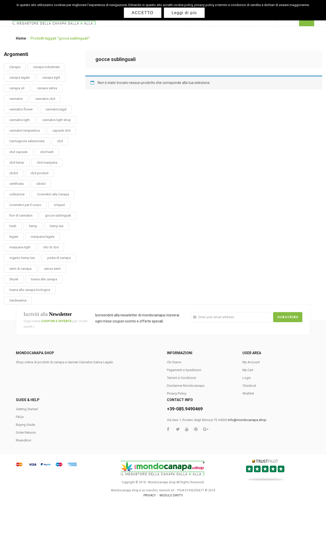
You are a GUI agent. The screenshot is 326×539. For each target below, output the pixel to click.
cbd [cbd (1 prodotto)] (60, 141)
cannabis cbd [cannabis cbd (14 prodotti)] (45, 99)
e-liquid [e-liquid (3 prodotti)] (59, 205)
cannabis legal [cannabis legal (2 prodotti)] (55, 109)
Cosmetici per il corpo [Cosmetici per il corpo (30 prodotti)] (25, 205)
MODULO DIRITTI (171, 495)
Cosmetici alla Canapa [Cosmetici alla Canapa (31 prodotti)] (53, 194)
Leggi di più (184, 13)
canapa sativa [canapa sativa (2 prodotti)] (47, 88)
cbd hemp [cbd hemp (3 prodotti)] (16, 162)
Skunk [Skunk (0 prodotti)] (13, 279)
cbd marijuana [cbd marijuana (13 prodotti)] (47, 162)
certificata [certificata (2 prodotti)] (16, 184)
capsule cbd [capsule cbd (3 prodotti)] (61, 130)
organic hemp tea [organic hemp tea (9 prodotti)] (22, 258)
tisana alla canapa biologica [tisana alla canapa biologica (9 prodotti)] (29, 290)
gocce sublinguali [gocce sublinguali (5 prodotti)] (58, 215)
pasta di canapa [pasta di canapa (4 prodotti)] (59, 258)
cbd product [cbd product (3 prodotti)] (39, 173)
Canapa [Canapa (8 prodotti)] (14, 67)
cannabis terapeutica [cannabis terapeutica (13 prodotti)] (24, 130)
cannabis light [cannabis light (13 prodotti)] (19, 120)
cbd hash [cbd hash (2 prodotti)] (47, 152)
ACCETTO (143, 13)
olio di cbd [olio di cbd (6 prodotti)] (51, 247)
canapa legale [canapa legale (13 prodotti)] (19, 77)
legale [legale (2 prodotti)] (13, 236)
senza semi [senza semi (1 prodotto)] (52, 269)
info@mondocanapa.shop (247, 420)
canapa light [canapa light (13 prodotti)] (51, 77)
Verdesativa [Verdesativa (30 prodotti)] (17, 300)
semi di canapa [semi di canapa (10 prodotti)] (20, 269)
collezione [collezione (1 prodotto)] (16, 194)
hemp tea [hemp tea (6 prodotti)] (56, 226)
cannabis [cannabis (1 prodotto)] (16, 99)
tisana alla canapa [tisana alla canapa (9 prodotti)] (44, 279)
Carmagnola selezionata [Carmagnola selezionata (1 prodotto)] (27, 141)
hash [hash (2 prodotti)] (12, 226)
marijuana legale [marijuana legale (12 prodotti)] (42, 236)
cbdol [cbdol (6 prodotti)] (13, 173)
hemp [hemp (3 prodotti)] (33, 226)
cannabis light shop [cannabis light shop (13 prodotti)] (56, 120)
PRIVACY (149, 495)
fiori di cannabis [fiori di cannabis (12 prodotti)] (20, 215)
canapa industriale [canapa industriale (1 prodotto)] (46, 67)
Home (21, 38)
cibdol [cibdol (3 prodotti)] (41, 184)
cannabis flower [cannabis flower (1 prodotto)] (21, 109)
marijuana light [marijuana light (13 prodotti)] (19, 247)
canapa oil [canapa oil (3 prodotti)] (16, 88)
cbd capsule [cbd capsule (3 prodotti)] (18, 152)
